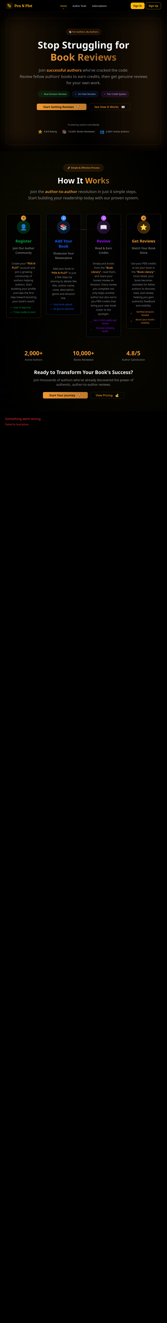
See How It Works (109, 107)
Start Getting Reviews (61, 107)
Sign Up (153, 6)
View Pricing (107, 395)
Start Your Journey (65, 395)
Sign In (137, 6)
